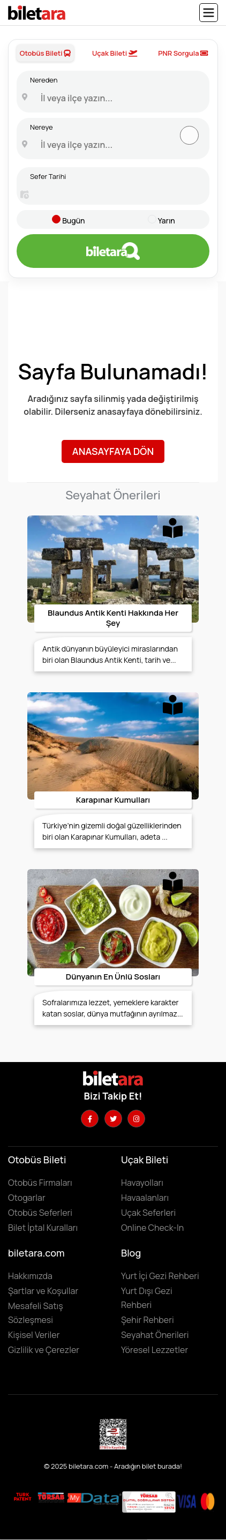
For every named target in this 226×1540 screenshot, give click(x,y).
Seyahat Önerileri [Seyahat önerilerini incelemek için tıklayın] (155, 1335)
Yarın (166, 220)
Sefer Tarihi (48, 176)
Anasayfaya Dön (113, 451)
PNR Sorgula (183, 53)
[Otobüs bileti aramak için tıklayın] (113, 251)
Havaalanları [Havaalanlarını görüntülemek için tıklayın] (145, 1197)
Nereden (43, 80)
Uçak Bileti (114, 53)
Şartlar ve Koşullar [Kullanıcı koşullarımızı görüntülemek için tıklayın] (43, 1291)
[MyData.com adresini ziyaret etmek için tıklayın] (94, 1497)
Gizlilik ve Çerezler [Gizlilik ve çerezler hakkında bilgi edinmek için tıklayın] (43, 1350)
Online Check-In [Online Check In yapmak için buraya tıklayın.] (152, 1228)
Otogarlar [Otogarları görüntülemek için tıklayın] (27, 1197)
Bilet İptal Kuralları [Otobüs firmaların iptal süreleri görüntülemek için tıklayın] (43, 1228)
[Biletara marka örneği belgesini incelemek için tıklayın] (22, 1497)
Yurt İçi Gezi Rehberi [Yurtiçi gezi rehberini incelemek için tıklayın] (160, 1276)
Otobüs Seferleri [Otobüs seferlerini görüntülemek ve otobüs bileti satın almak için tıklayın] (40, 1212)
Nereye (41, 127)
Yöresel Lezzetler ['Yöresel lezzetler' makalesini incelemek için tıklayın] (154, 1350)
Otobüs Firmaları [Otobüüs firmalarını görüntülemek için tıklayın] (40, 1182)
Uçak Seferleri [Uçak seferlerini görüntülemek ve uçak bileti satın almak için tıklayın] (148, 1212)
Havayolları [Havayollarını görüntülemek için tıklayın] (142, 1182)
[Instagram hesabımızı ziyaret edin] (136, 1118)
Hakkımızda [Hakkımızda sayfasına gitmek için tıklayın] (30, 1276)
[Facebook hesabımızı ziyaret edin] (90, 1118)
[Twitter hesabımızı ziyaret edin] (113, 1118)
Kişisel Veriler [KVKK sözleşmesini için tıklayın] (33, 1335)
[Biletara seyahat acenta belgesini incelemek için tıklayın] (52, 1497)
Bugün (73, 220)
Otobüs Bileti (45, 53)
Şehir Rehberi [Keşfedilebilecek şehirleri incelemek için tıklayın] (147, 1320)
